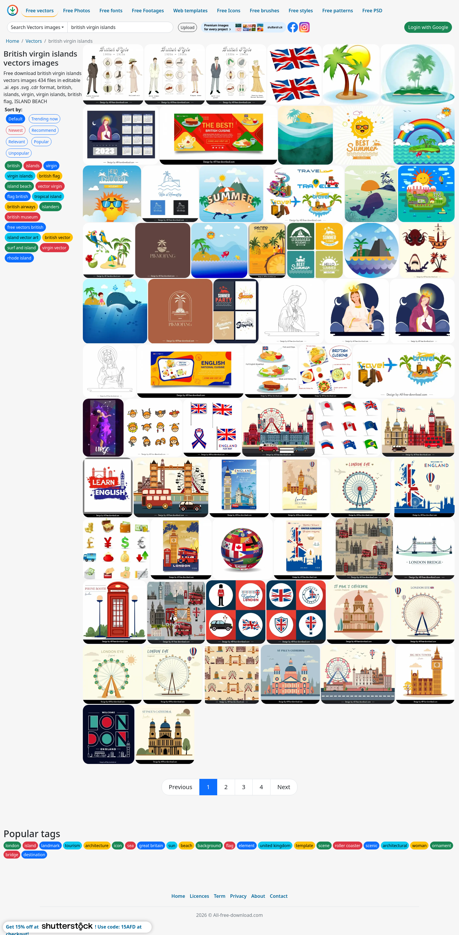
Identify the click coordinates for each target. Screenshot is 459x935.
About (258, 896)
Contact (279, 896)
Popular (41, 141)
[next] (284, 787)
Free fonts (111, 10)
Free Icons (228, 10)
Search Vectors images (35, 27)
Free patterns (337, 10)
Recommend (44, 130)
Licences (199, 896)
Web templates (190, 10)
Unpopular (18, 153)
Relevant (16, 141)
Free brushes (264, 10)
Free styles (301, 10)
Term (219, 896)
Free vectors (40, 10)
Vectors (33, 41)
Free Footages (148, 10)
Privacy (238, 896)
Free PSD (372, 10)
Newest (15, 130)
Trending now (44, 119)
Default (15, 119)
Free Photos (76, 10)
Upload (187, 27)
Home (12, 41)
